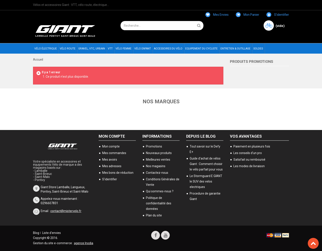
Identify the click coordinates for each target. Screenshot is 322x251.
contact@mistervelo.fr (65, 211)
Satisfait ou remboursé (249, 159)
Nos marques (161, 101)
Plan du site (154, 215)
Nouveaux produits (159, 153)
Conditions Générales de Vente (162, 181)
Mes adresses (111, 166)
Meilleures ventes (158, 159)
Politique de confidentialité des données (158, 203)
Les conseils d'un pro (247, 153)
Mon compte (112, 136)
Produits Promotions (251, 61)
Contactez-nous (157, 172)
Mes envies (217, 14)
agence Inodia (83, 243)
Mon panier (247, 14)
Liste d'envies (51, 233)
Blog (36, 233)
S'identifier (277, 14)
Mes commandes (114, 153)
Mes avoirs (109, 159)
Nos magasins (155, 166)
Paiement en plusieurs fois (251, 146)
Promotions (154, 146)
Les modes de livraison (249, 166)
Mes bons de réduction (117, 172)
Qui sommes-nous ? (159, 191)
